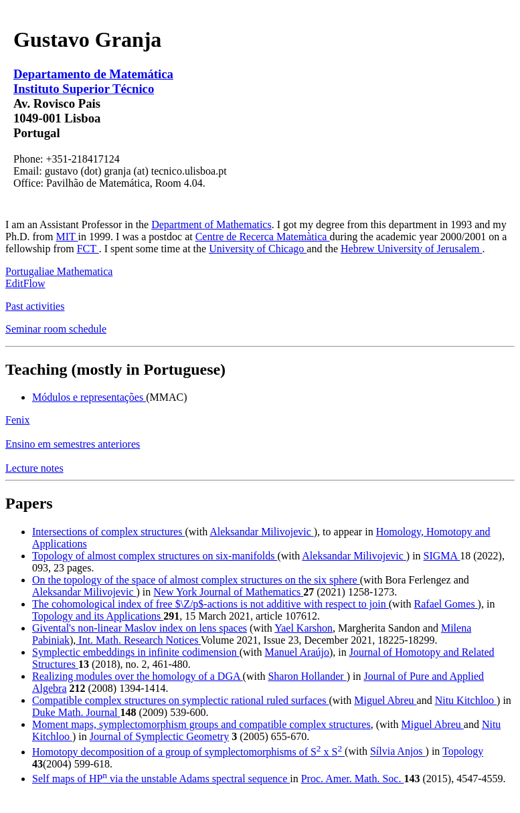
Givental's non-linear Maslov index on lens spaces (139, 628)
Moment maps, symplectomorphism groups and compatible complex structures (201, 724)
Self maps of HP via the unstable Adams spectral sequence (161, 778)
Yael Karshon (303, 628)
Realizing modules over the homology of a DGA (137, 676)
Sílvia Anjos (398, 751)
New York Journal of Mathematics (228, 592)
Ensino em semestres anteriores (72, 444)
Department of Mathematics (211, 224)
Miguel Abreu (385, 700)
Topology (462, 751)
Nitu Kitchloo (466, 700)
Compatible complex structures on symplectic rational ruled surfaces (180, 700)
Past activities (34, 306)
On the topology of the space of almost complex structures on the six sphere (196, 579)
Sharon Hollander (307, 676)
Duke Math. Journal (76, 712)
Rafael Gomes (446, 604)
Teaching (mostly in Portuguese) (115, 369)
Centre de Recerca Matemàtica (262, 236)
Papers (29, 503)
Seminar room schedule (55, 329)
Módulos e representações (89, 397)
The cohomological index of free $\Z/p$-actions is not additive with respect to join (210, 604)
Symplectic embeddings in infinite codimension (136, 652)
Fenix (17, 420)
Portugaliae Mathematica (58, 271)
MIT (67, 236)
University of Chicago (258, 248)
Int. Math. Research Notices (138, 640)
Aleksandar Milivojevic (261, 531)
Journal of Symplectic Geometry (159, 736)
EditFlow (25, 283)
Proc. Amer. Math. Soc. (352, 778)
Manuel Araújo (297, 652)
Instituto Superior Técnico (83, 89)
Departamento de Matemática (93, 74)
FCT (88, 248)
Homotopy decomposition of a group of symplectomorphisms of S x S (188, 751)
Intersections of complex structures (108, 531)
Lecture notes (34, 468)
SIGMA (442, 555)
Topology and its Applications (97, 616)
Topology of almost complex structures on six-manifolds (154, 555)
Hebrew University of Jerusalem (412, 248)
